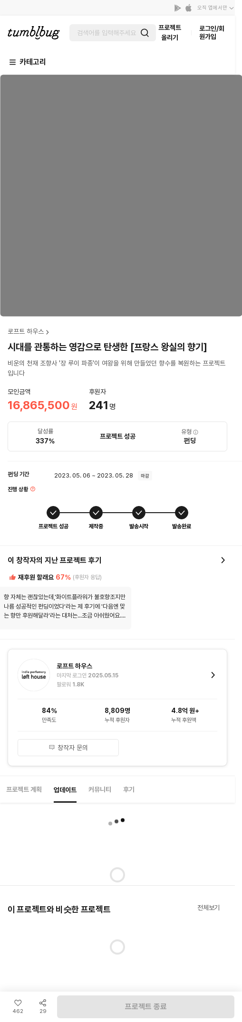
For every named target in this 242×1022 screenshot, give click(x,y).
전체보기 (208, 907)
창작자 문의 (68, 747)
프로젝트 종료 (146, 1006)
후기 (129, 789)
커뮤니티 (99, 789)
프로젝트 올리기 (169, 32)
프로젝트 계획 (24, 789)
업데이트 (65, 790)
